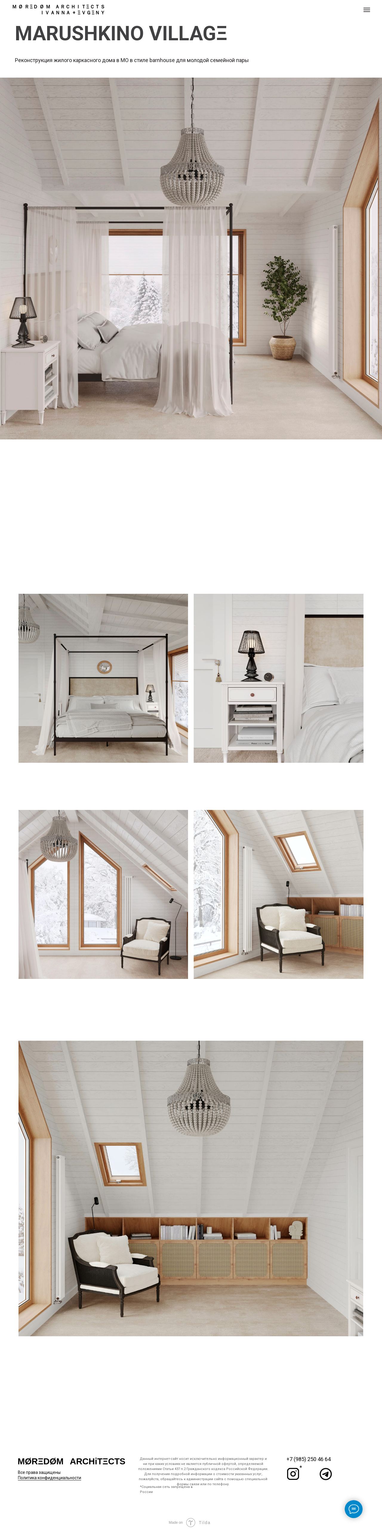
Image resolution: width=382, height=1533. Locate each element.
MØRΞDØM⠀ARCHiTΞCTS (71, 1461)
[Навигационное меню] (366, 10)
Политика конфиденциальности (49, 1477)
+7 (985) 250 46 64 (308, 1459)
